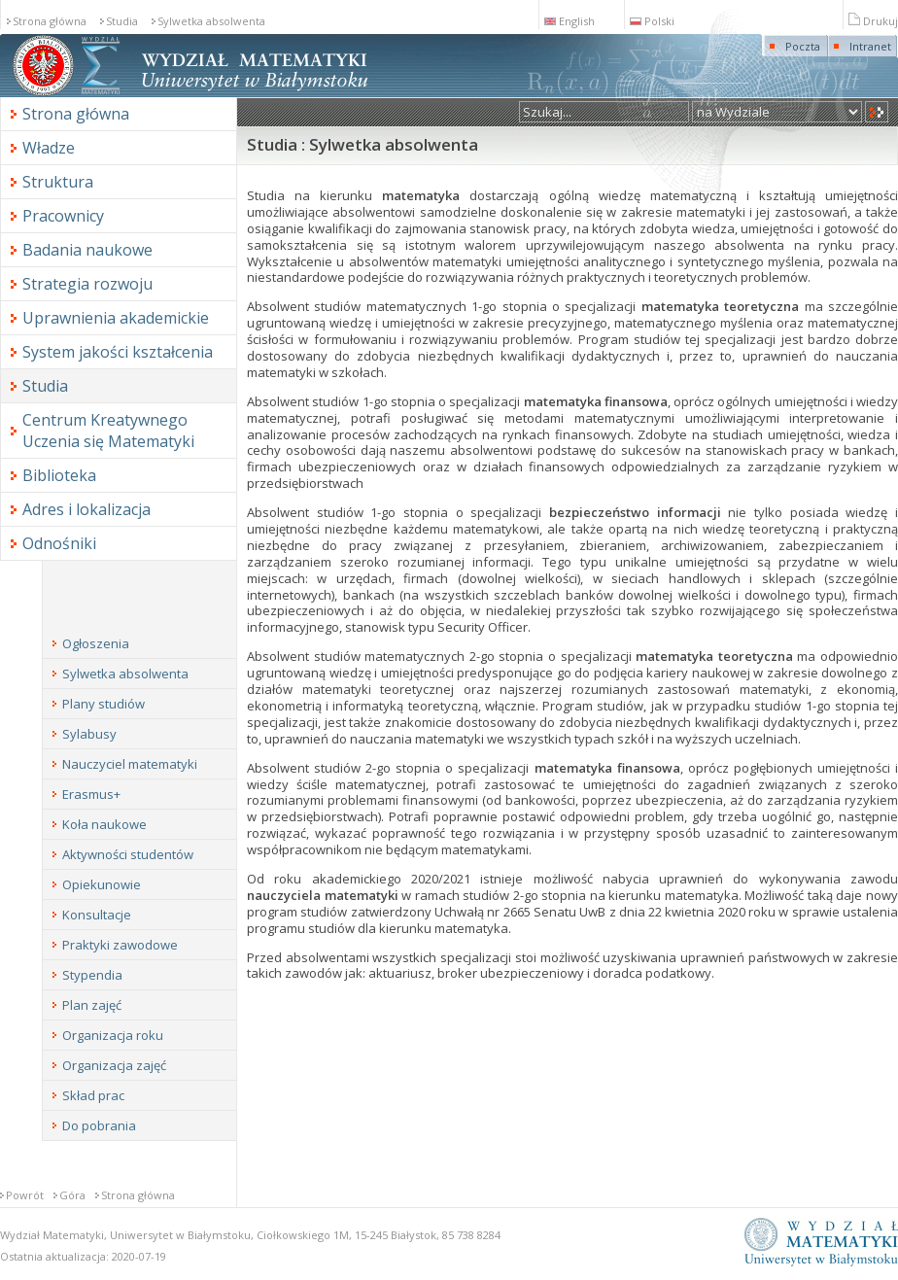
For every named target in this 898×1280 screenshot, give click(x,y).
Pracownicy (63, 215)
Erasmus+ (91, 794)
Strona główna (49, 21)
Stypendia (92, 975)
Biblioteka (59, 475)
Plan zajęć (91, 1005)
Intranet (870, 46)
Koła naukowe (104, 824)
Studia (122, 21)
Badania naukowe (87, 249)
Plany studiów (103, 703)
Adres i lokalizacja (86, 509)
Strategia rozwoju (87, 283)
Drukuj (873, 21)
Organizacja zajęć (114, 1065)
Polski (652, 21)
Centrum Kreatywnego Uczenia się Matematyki (108, 430)
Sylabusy (89, 734)
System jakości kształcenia (117, 352)
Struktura (57, 181)
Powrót (25, 1195)
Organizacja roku (112, 1035)
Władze (48, 147)
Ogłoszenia (95, 643)
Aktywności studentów (127, 854)
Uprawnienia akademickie (115, 318)
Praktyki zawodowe (120, 944)
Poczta (802, 46)
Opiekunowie (101, 884)
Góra (72, 1195)
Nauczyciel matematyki (129, 764)
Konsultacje (96, 914)
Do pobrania (99, 1125)
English (569, 21)
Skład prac (93, 1095)
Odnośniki (59, 543)
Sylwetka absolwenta (211, 21)
